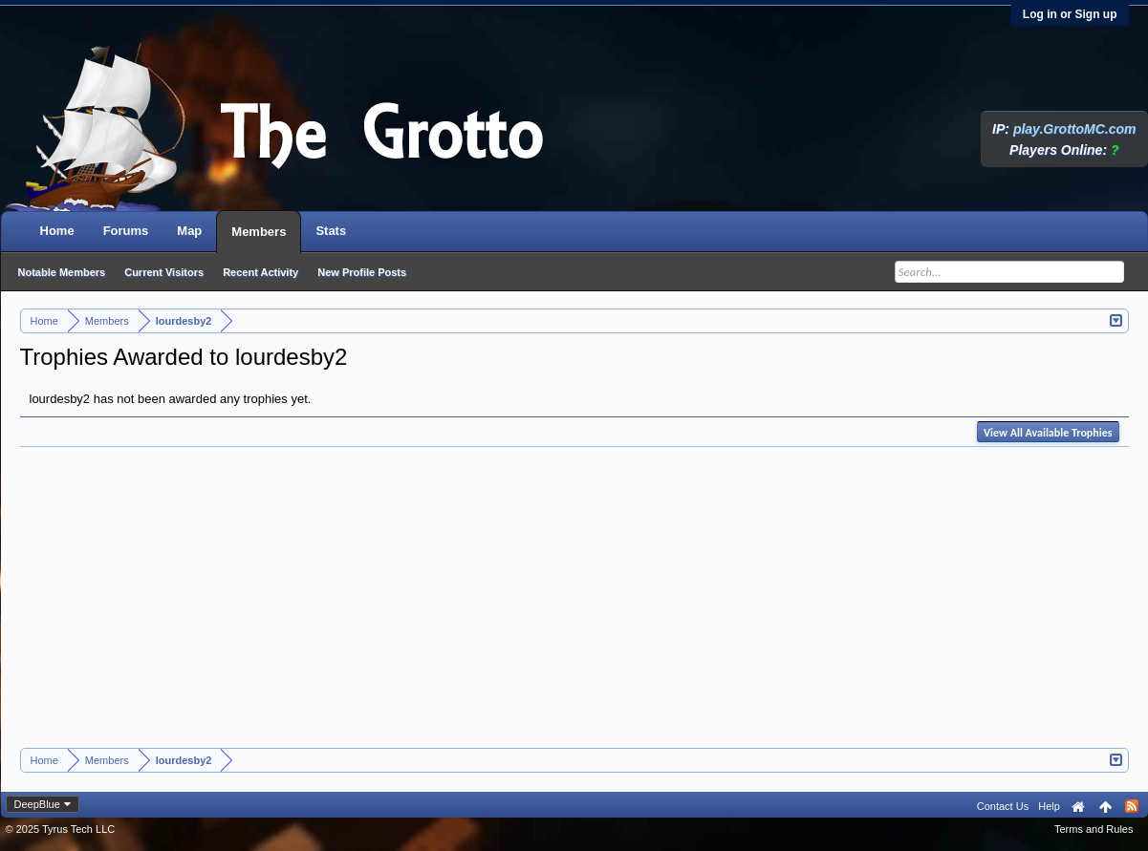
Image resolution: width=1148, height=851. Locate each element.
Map (189, 230)
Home (57, 230)
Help (1049, 806)
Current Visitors (164, 272)
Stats (330, 230)
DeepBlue (37, 804)
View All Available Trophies (1048, 432)
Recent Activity (260, 272)
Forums (126, 230)
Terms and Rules (1094, 829)
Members (258, 231)
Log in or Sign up (1070, 14)
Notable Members (62, 272)
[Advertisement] (574, 604)
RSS (1131, 806)
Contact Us (1003, 806)
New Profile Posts (361, 272)
